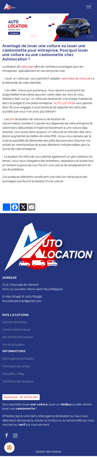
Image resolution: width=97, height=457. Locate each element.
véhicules (27, 66)
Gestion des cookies (48, 451)
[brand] (10, 6)
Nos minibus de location (17, 337)
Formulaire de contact (16, 366)
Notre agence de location (18, 358)
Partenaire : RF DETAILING (21, 397)
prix (12, 119)
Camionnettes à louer (16, 329)
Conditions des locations (17, 381)
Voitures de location (14, 322)
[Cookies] (9, 447)
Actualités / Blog (13, 373)
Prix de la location (13, 344)
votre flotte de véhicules (76, 78)
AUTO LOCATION (65, 103)
